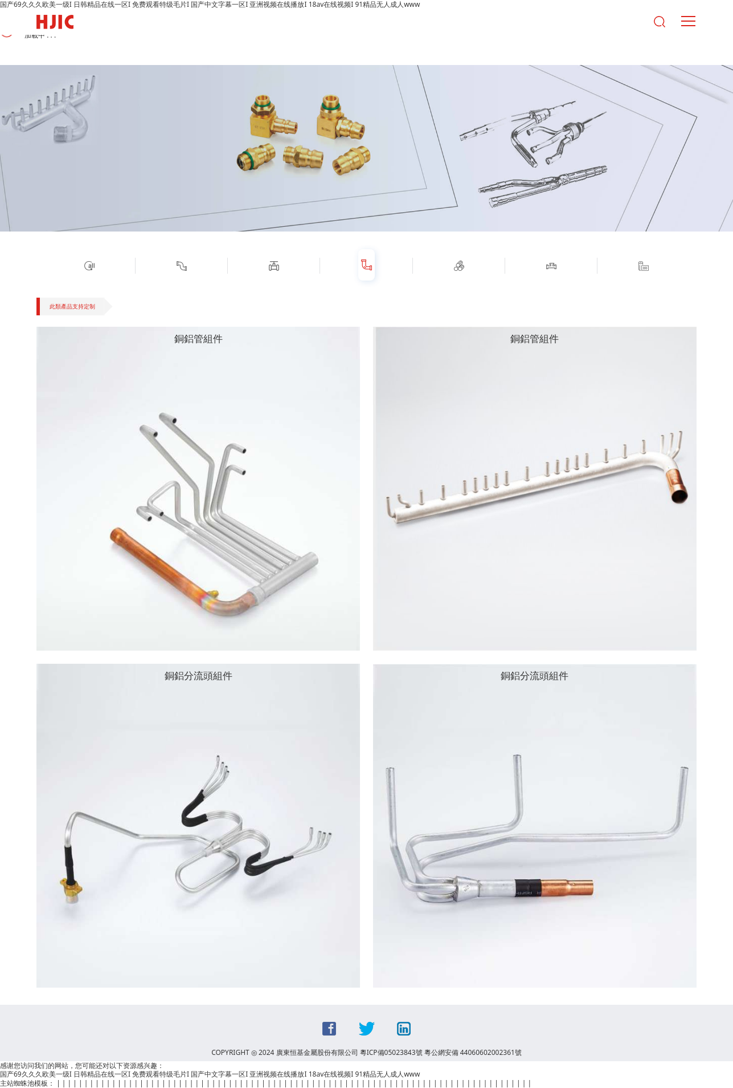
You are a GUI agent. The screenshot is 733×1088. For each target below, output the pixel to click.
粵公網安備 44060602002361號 (473, 1052)
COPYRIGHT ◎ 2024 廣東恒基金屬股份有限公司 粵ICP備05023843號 (316, 1052)
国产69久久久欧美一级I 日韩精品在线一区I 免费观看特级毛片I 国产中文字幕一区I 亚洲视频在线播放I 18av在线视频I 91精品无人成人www (210, 1074)
